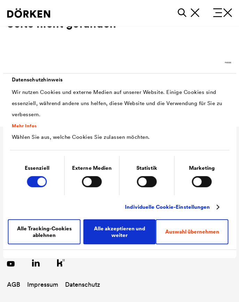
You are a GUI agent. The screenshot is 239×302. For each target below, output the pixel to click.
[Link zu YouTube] (11, 263)
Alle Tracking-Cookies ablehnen (44, 231)
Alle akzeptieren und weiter (119, 231)
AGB (13, 284)
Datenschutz (82, 284)
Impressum (42, 284)
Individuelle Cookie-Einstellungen (167, 207)
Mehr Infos (24, 126)
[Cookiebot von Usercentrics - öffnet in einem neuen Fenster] (200, 62)
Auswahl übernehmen (192, 231)
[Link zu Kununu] (61, 263)
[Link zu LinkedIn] (36, 263)
